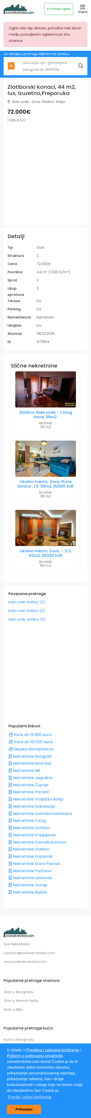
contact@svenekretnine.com (29, 953)
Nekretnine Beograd (29, 756)
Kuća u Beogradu (19, 1039)
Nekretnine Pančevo (30, 871)
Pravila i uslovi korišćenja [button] (29, 1097)
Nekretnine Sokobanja (31, 806)
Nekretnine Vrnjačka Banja (35, 799)
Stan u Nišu (13, 1009)
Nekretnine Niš (24, 770)
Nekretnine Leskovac (30, 878)
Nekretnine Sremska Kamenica (40, 813)
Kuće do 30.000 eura (30, 742)
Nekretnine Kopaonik (30, 856)
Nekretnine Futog (27, 820)
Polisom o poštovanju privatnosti (35, 1056)
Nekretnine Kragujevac (32, 835)
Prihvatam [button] (24, 1109)
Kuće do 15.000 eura (29, 734)
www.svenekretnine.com (25, 961)
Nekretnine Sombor (29, 828)
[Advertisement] (45, 176)
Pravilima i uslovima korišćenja (52, 1050)
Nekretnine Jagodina (30, 778)
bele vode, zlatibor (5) (27, 619)
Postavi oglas (58, 9)
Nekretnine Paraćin (29, 792)
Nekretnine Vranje (27, 885)
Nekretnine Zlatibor (29, 849)
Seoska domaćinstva (30, 749)
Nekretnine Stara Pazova (34, 863)
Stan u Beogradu (18, 992)
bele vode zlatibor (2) (26, 602)
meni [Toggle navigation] (82, 9)
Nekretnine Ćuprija (28, 785)
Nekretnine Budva (27, 892)
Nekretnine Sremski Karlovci (37, 842)
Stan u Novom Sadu (21, 1000)
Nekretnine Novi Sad (29, 763)
